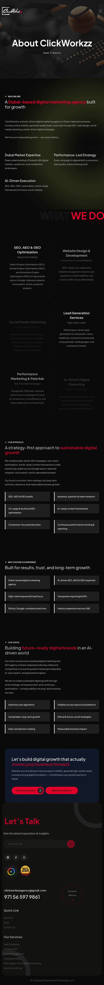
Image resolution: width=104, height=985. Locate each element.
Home (46, 53)
